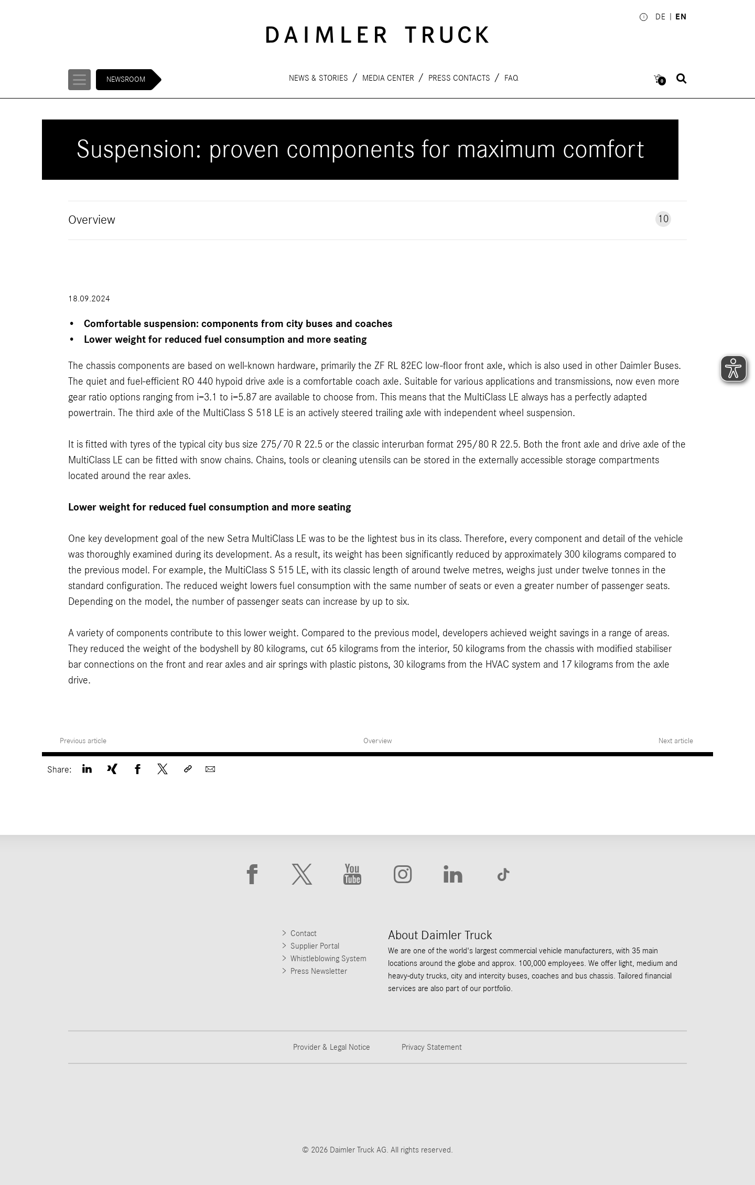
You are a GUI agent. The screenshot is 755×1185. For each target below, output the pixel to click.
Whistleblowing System (328, 958)
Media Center (389, 77)
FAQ (512, 77)
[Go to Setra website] (647, 1104)
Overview (377, 741)
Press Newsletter (318, 971)
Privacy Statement (432, 1047)
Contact (303, 933)
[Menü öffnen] (80, 79)
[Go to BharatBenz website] (539, 1104)
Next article (677, 741)
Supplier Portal (314, 946)
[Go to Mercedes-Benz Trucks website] (431, 1104)
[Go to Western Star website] (323, 1104)
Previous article (83, 741)
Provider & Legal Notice (331, 1047)
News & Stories (319, 77)
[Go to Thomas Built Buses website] (215, 1104)
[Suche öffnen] (681, 78)
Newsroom (128, 79)
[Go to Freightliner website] (107, 1104)
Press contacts (460, 77)
